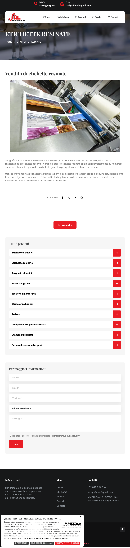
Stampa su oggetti (66, 335)
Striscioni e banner (66, 305)
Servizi (98, 17)
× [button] (80, 514)
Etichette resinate (66, 263)
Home (47, 17)
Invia (16, 444)
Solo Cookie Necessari (40, 543)
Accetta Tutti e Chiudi (67, 543)
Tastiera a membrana (66, 294)
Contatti (114, 17)
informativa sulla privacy (53, 536)
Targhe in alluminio (66, 274)
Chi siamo (64, 17)
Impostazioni (19, 543)
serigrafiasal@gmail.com (79, 5)
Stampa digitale (66, 284)
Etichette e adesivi (66, 253)
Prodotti (82, 17)
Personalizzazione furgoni (66, 346)
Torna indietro (65, 225)
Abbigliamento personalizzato (66, 325)
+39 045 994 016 (47, 5)
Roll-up (66, 315)
